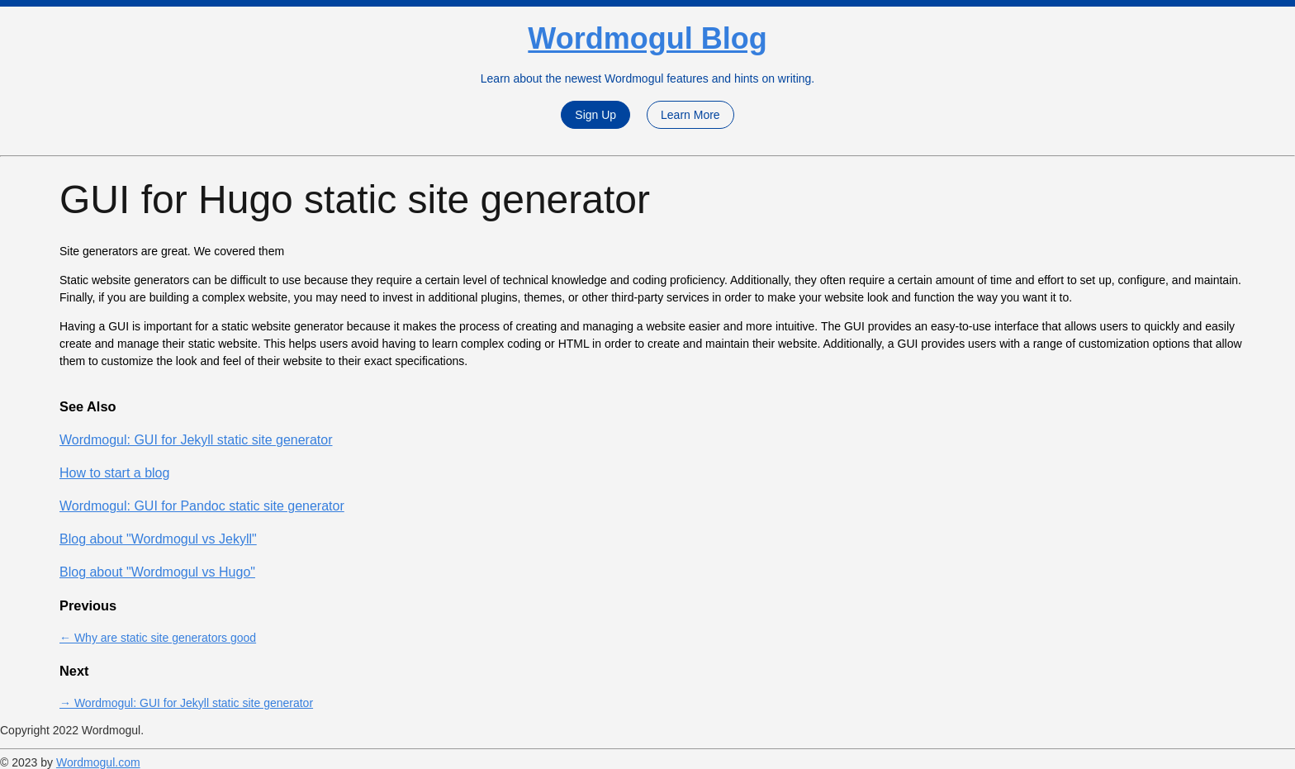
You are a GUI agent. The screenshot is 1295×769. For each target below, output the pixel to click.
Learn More (690, 114)
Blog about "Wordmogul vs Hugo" (157, 572)
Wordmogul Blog (647, 38)
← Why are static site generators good (157, 637)
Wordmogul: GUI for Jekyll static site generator (196, 440)
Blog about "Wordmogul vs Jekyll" (158, 539)
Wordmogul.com (98, 762)
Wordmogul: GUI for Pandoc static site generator (201, 506)
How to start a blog (114, 473)
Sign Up (595, 114)
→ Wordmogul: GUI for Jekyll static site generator (186, 703)
